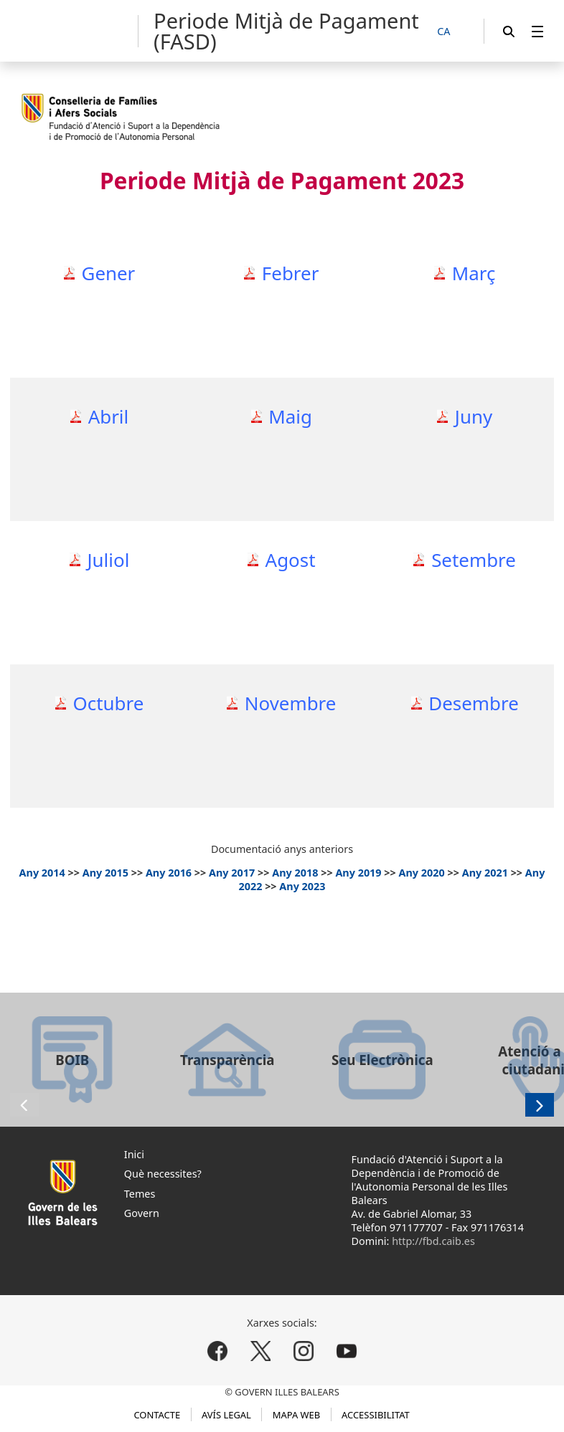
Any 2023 (302, 886)
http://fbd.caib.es (433, 1241)
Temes (140, 1194)
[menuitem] (537, 31)
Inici (134, 1154)
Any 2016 (169, 872)
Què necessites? (163, 1173)
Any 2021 (485, 872)
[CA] (451, 31)
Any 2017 (232, 872)
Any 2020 (422, 872)
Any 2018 (295, 872)
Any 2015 (105, 872)
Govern (141, 1213)
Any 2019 (358, 872)
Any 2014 (42, 872)
